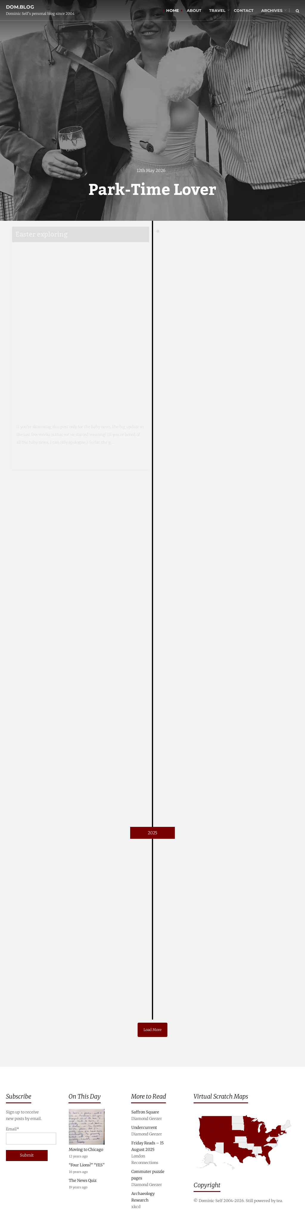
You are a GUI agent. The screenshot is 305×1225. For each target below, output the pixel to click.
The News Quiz (83, 1180)
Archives (271, 10)
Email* (25, 1136)
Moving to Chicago (86, 1149)
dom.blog (20, 7)
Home (172, 10)
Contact (243, 10)
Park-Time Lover (152, 190)
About (194, 10)
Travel (217, 10)
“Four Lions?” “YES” (87, 1165)
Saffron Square (145, 1112)
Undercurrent (144, 1127)
